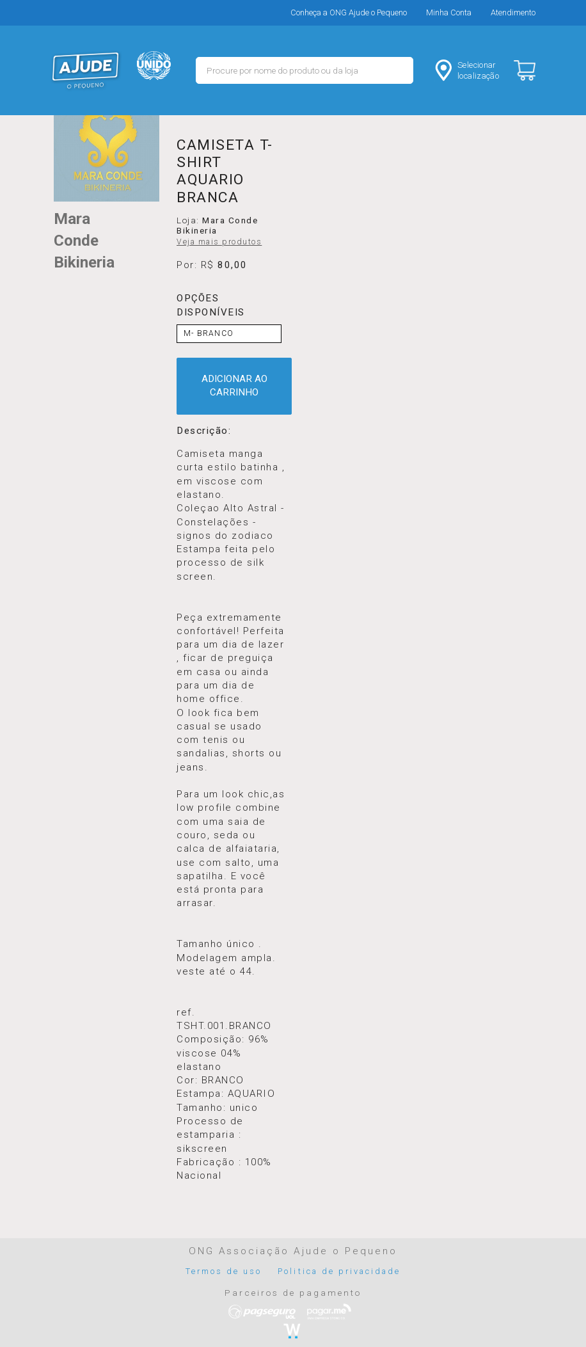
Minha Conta (448, 12)
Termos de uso (224, 1271)
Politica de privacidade (339, 1271)
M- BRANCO (209, 333)
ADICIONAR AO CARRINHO (234, 385)
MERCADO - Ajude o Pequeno (85, 70)
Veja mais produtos (219, 241)
